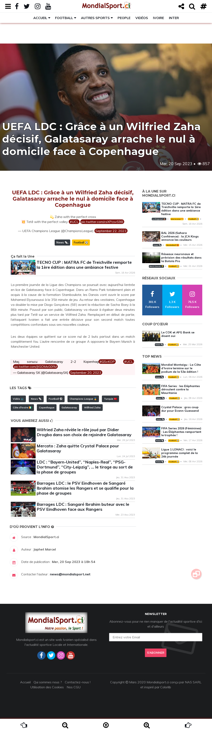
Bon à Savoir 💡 (156, 266)
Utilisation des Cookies (47, 687)
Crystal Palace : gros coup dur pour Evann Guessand (180, 409)
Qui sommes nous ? (48, 682)
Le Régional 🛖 (158, 219)
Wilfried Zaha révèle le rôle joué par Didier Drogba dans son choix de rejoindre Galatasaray (84, 432)
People (124, 18)
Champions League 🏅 (83, 398)
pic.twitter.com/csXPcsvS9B (102, 222)
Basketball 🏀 (172, 245)
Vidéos (141, 18)
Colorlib (165, 687)
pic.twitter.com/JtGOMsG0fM (35, 366)
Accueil (40, 18)
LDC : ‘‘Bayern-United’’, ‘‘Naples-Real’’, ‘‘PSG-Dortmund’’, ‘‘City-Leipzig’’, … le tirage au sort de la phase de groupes (85, 466)
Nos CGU (74, 687)
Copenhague (46, 407)
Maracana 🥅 (177, 219)
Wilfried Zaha (92, 407)
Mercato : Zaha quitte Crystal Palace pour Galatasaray (78, 448)
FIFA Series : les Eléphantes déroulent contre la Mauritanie (180, 389)
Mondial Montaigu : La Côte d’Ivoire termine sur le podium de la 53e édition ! (181, 368)
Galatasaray (69, 407)
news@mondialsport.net (70, 574)
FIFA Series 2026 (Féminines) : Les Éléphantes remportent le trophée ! (181, 431)
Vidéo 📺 (18, 398)
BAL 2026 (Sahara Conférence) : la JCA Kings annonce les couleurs (180, 236)
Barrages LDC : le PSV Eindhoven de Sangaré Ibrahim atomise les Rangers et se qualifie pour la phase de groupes (85, 488)
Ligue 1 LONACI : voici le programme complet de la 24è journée (179, 453)
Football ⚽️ (81, 242)
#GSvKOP (107, 361)
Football (64, 18)
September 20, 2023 (85, 372)
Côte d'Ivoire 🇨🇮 (22, 407)
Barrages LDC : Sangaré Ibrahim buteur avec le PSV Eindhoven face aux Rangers (83, 507)
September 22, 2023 (110, 231)
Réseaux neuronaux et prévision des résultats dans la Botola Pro (181, 257)
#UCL (74, 222)
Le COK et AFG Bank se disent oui (177, 334)
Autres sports (95, 18)
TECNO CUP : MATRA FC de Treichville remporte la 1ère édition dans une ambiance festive (84, 265)
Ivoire (158, 18)
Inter (174, 18)
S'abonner (155, 653)
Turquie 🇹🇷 (110, 398)
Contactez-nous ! (77, 682)
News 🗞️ (62, 242)
